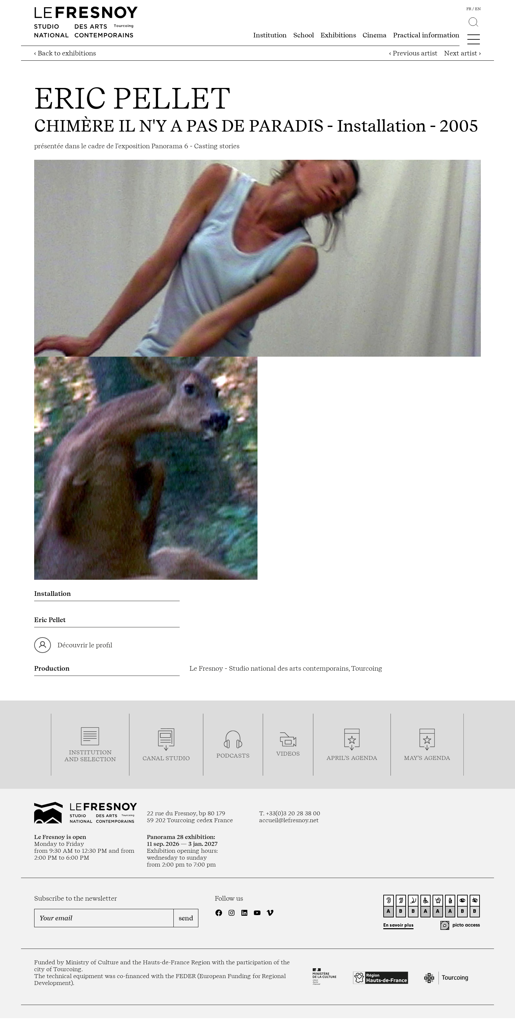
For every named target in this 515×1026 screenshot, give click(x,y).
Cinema (375, 35)
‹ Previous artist (413, 53)
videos (288, 753)
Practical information (426, 35)
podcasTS (233, 755)
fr (468, 9)
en (478, 9)
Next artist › (462, 53)
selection (98, 759)
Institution (270, 35)
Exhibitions (338, 35)
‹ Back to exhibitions (65, 53)
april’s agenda (351, 757)
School (303, 35)
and (72, 759)
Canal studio (166, 758)
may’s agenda (427, 757)
